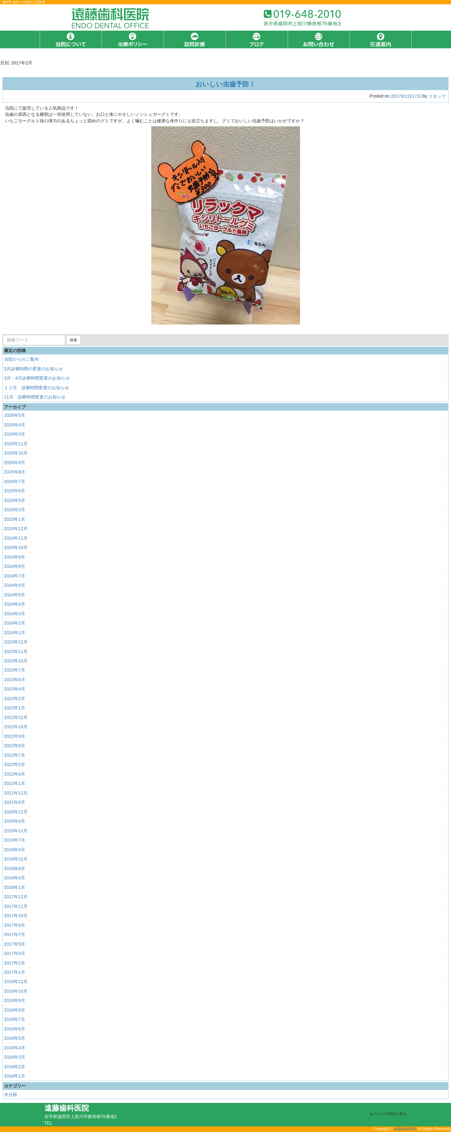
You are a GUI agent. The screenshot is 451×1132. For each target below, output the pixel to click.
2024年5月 (14, 594)
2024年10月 (16, 547)
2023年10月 (16, 660)
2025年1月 (14, 519)
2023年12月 (16, 641)
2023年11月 (16, 651)
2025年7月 (14, 481)
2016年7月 (14, 1019)
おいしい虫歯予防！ (225, 84)
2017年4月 (14, 953)
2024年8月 (14, 566)
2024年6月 (14, 585)
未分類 (10, 1094)
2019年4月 (14, 849)
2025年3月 (14, 509)
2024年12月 (16, 528)
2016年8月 (14, 1010)
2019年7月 (14, 840)
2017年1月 (14, 972)
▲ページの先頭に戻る (388, 1114)
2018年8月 (14, 868)
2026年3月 (14, 434)
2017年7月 (14, 934)
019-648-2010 (67, 1123)
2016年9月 (14, 1000)
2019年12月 (16, 830)
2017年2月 (14, 962)
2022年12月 (16, 717)
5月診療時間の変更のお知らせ (33, 368)
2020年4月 (14, 821)
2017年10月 (16, 915)
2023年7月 (14, 670)
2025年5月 (14, 500)
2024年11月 (16, 538)
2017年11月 (16, 906)
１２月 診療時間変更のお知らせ (36, 387)
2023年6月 (14, 679)
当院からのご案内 (21, 359)
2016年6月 (14, 1028)
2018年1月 (14, 887)
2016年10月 (16, 991)
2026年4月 (14, 424)
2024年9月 (14, 557)
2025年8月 (14, 471)
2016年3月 (14, 1057)
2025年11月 (16, 443)
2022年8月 (14, 745)
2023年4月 (14, 688)
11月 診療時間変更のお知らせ (34, 396)
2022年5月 (14, 764)
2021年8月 (14, 802)
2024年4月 (14, 604)
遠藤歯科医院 (405, 1129)
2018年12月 (16, 858)
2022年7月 (14, 755)
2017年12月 (16, 896)
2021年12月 (16, 792)
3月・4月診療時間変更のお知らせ (37, 378)
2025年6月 (14, 490)
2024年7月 (14, 575)
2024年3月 (14, 613)
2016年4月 (14, 1047)
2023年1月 (14, 707)
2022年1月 (14, 783)
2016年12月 (16, 981)
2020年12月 (16, 811)
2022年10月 (16, 726)
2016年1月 (14, 1075)
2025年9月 (14, 462)
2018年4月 (14, 877)
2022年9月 (14, 736)
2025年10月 (16, 453)
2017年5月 (14, 943)
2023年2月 (14, 698)
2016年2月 (14, 1066)
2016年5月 (14, 1038)
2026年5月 (14, 415)
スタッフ (437, 96)
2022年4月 (14, 774)
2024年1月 (14, 632)
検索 (73, 340)
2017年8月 (14, 924)
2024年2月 (14, 622)
